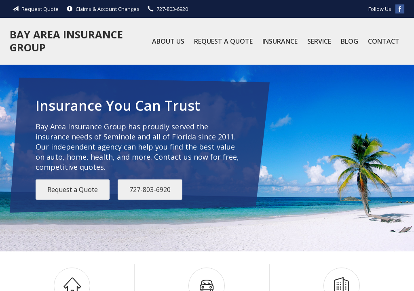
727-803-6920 (150, 189)
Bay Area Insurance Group (66, 41)
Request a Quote (223, 41)
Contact (383, 41)
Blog (349, 41)
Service (319, 41)
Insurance (280, 41)
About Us (168, 41)
